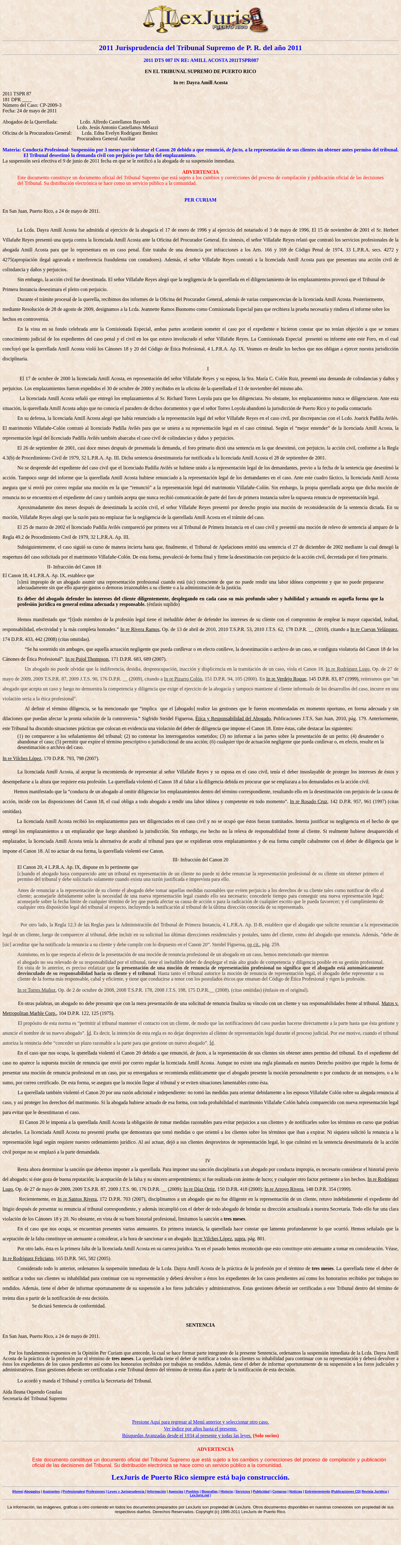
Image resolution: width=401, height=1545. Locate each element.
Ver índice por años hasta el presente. (200, 1428)
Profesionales (73, 1491)
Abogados (32, 1491)
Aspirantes (51, 1491)
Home (18, 1491)
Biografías (210, 1491)
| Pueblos (191, 1491)
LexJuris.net (199, 1495)
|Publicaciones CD (345, 1491)
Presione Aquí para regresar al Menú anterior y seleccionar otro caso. (200, 1422)
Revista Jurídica (374, 1491)
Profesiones (95, 1491)
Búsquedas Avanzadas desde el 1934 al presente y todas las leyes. (187, 1435)
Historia (227, 1491)
